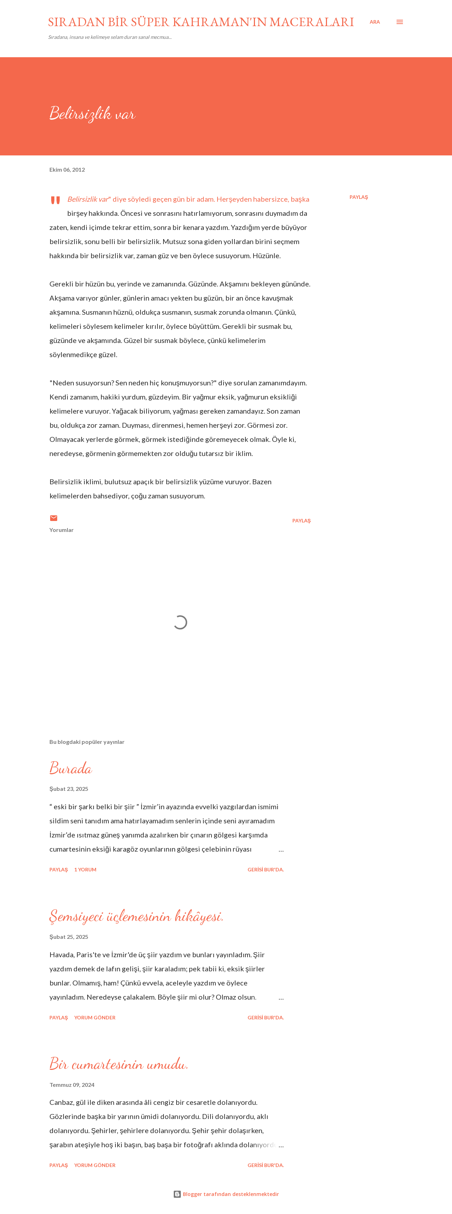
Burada (70, 768)
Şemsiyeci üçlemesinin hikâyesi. (137, 915)
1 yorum (85, 869)
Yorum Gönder (94, 1017)
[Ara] (375, 22)
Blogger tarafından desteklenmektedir (226, 1194)
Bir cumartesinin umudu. (119, 1063)
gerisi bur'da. (266, 869)
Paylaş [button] (359, 197)
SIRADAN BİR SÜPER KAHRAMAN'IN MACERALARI (201, 21)
